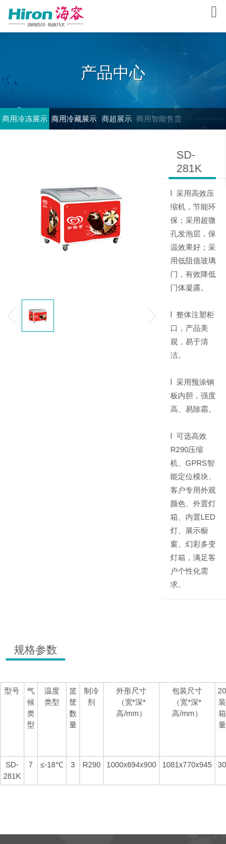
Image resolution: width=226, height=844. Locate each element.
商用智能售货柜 (159, 121)
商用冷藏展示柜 (74, 122)
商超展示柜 (116, 121)
